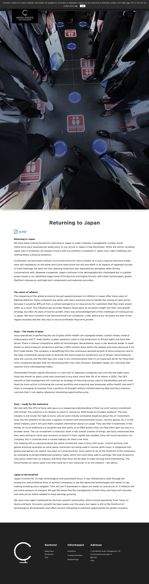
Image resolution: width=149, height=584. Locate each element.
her (76, 6)
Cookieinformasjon (75, 555)
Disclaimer (72, 551)
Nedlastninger (73, 559)
